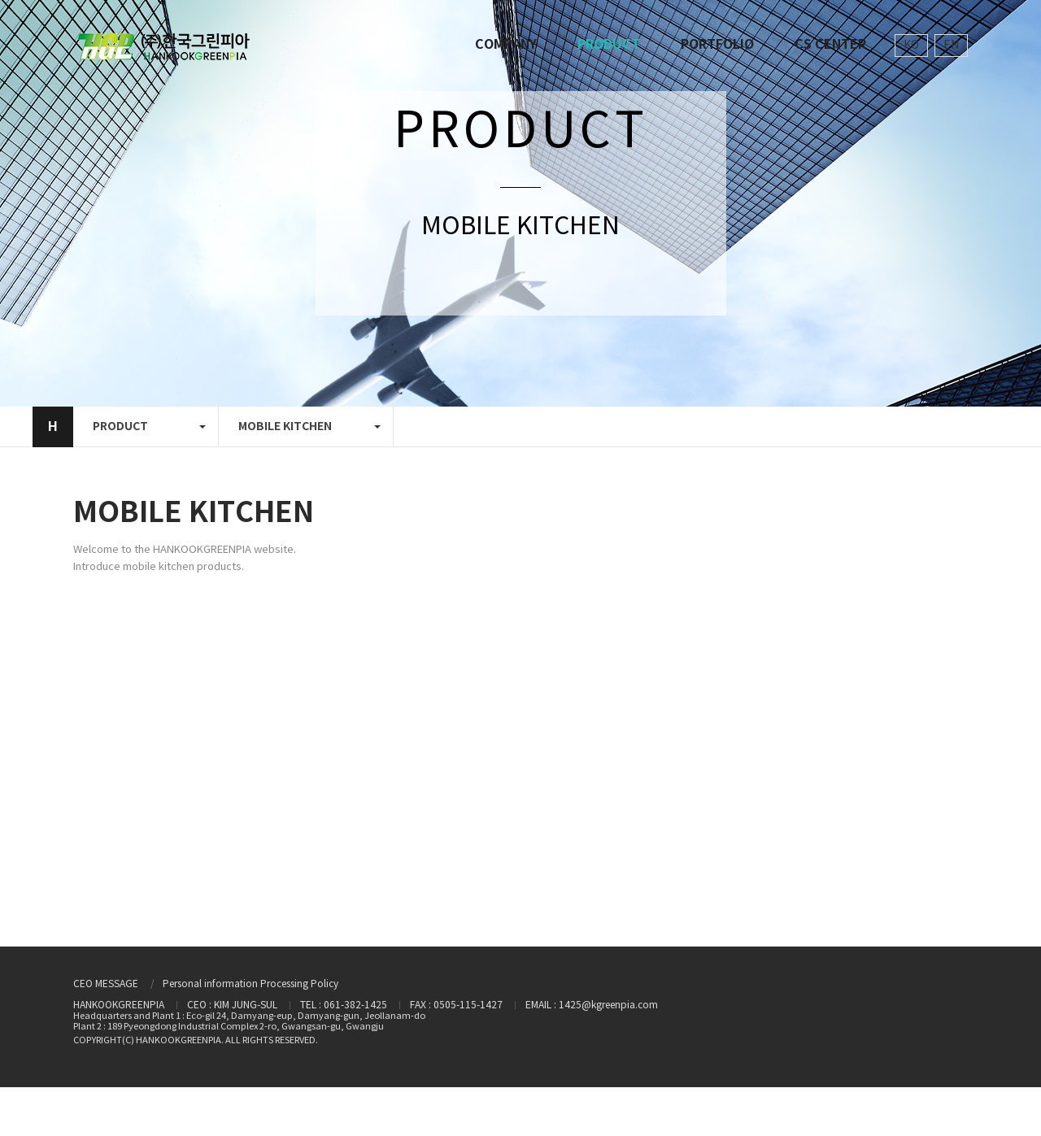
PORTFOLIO (717, 45)
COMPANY (506, 45)
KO (911, 45)
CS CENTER (830, 45)
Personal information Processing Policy (250, 984)
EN (951, 45)
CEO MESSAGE (105, 984)
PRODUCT (608, 45)
